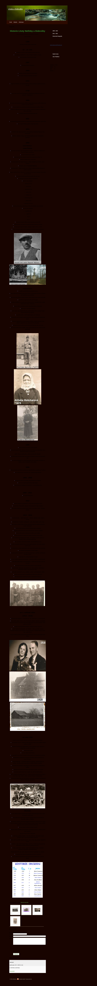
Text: (10, 938)
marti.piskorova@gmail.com (56, 45)
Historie (15, 22)
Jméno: (10, 934)
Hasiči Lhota (55, 54)
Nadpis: (11, 936)
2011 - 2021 (55, 33)
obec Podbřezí (56, 56)
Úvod (10, 22)
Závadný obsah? (22, 979)
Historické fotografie (24, 902)
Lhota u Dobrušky (15, 9)
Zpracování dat (29, 979)
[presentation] (27, 949)
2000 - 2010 (55, 30)
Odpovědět (12, 971)
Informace (21, 22)
